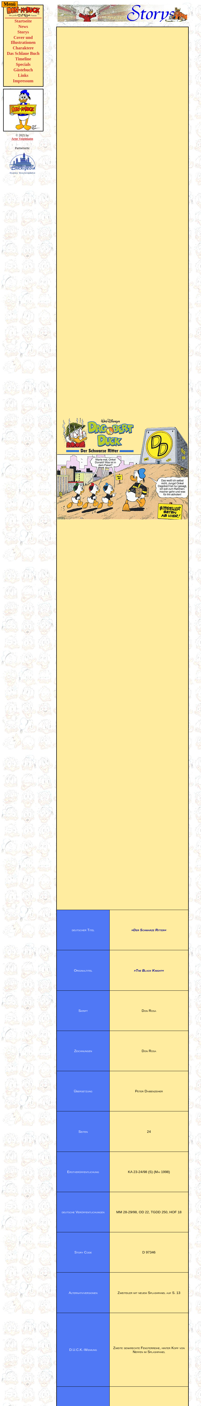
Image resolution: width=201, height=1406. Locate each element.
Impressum (23, 81)
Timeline (23, 59)
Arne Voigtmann (22, 139)
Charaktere (23, 48)
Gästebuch (23, 70)
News (23, 26)
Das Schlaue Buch (23, 53)
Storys (23, 32)
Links (23, 75)
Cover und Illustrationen (23, 40)
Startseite (23, 21)
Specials (23, 64)
